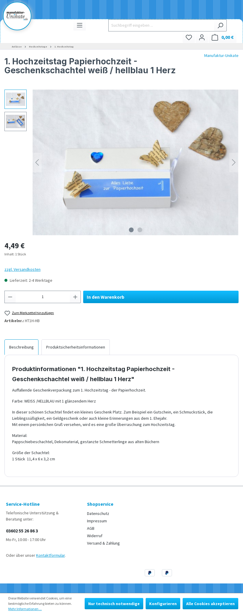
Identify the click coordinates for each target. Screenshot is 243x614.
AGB (90, 528)
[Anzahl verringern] (10, 297)
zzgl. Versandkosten (22, 269)
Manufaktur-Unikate (221, 55)
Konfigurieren (163, 603)
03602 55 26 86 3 (22, 531)
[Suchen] (220, 25)
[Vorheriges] (37, 162)
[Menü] (79, 25)
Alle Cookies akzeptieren (210, 603)
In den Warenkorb (105, 297)
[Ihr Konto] (201, 37)
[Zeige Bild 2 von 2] (139, 230)
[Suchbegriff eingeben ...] (161, 25)
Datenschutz (98, 513)
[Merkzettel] (188, 37)
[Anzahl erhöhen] (75, 297)
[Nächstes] (233, 162)
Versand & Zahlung (103, 543)
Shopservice (100, 504)
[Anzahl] (43, 297)
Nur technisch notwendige (114, 603)
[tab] (21, 347)
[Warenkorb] (222, 37)
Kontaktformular (50, 555)
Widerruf (94, 535)
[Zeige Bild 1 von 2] (131, 230)
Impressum (97, 521)
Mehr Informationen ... (25, 609)
